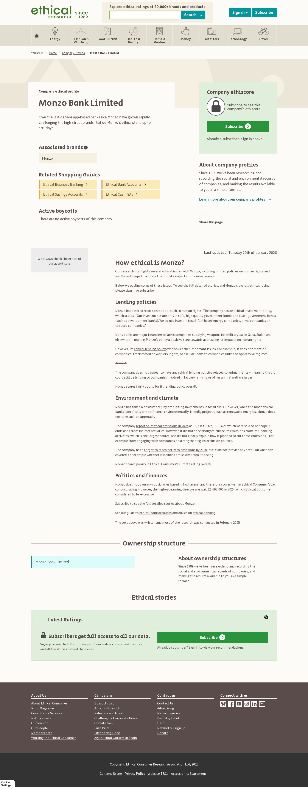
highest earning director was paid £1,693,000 (191, 489)
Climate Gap (103, 723)
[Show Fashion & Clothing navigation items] (81, 35)
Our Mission (39, 723)
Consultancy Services (46, 713)
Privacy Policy (135, 773)
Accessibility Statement (188, 773)
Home (53, 53)
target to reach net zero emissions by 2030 (175, 450)
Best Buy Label (168, 718)
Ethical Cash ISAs (119, 194)
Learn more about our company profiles (235, 199)
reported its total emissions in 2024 (162, 426)
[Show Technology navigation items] (238, 35)
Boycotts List (104, 703)
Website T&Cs (158, 773)
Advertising (165, 708)
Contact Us (165, 703)
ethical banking (204, 513)
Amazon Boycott (106, 708)
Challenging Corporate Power (116, 718)
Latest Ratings (61, 620)
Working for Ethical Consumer (53, 738)
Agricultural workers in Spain (115, 738)
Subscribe (264, 12)
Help (160, 723)
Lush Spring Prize (107, 733)
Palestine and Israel (108, 713)
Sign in (240, 12)
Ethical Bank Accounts (124, 184)
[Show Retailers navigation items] (212, 35)
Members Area (41, 733)
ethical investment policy (252, 310)
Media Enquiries (168, 713)
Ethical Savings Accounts (63, 194)
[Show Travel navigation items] (264, 35)
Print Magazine (42, 708)
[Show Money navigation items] (186, 35)
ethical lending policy (150, 349)
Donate (162, 733)
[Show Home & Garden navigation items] (159, 35)
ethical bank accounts (155, 513)
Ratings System (42, 718)
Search (193, 14)
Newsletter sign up (171, 728)
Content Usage (111, 773)
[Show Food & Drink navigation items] (107, 35)
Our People (39, 728)
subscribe (147, 290)
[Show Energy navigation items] (55, 35)
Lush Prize (102, 728)
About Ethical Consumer (49, 703)
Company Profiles (73, 53)
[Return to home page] (59, 11)
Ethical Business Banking (63, 184)
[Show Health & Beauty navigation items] (133, 35)
